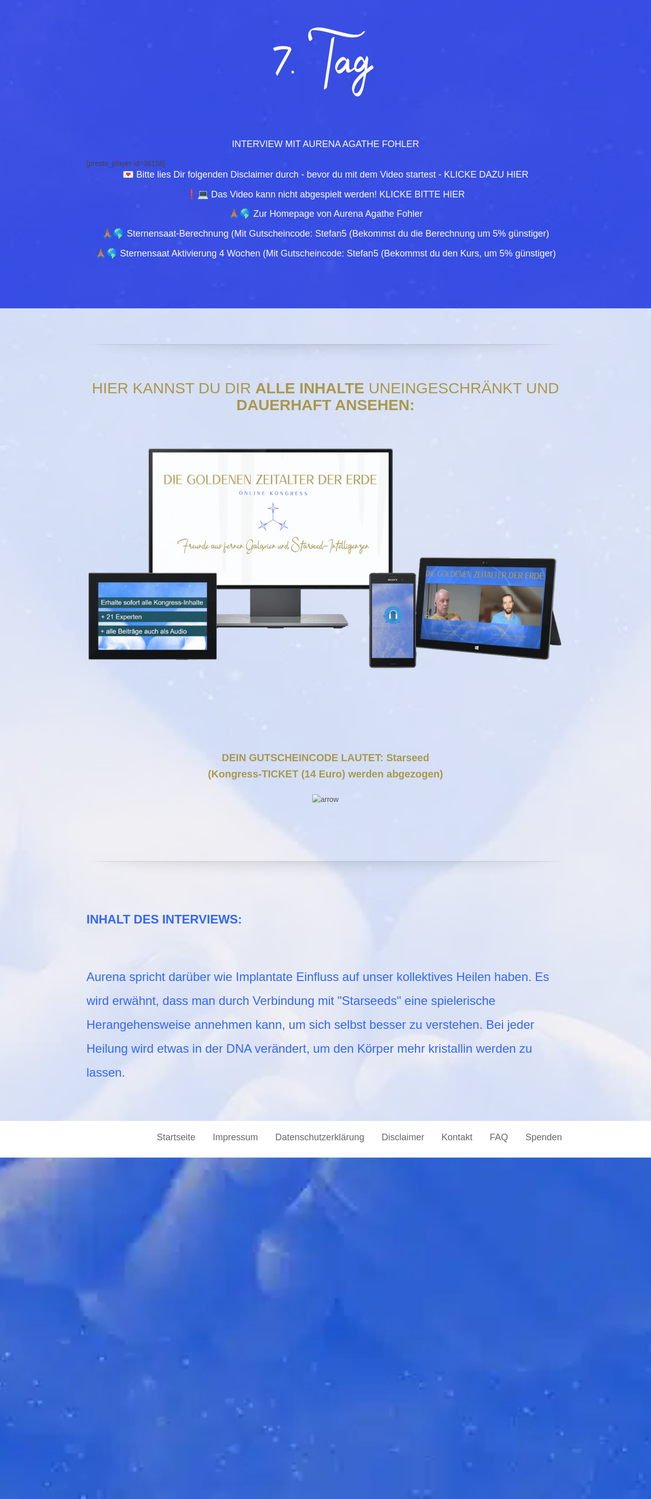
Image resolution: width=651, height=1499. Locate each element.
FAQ (499, 1479)
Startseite (176, 1479)
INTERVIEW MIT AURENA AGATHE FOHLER (325, 144)
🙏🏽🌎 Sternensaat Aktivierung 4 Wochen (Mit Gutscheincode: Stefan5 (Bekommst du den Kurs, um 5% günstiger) (325, 253)
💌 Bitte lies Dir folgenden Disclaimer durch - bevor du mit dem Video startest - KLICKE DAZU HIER (325, 174)
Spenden (543, 1479)
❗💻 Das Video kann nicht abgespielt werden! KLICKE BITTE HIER (325, 194)
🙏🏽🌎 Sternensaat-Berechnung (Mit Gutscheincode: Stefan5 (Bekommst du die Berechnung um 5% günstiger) (325, 233)
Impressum (235, 1479)
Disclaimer (402, 1479)
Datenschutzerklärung (319, 1479)
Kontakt (456, 1479)
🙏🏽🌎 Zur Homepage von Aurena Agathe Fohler (325, 214)
